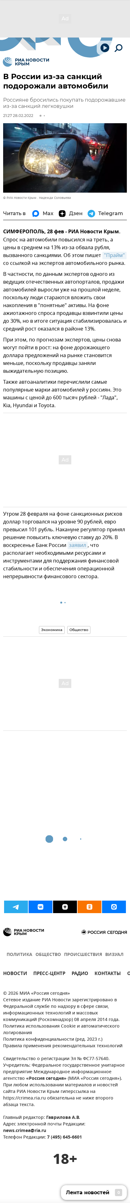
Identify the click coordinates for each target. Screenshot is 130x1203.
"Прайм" (114, 255)
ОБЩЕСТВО (48, 954)
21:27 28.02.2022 (18, 115)
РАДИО (80, 974)
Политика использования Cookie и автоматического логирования (61, 1030)
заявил (77, 545)
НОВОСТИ (15, 974)
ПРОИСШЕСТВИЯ (83, 954)
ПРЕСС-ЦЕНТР (49, 974)
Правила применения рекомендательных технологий (62, 1046)
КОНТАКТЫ (108, 974)
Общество (78, 630)
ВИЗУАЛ (114, 954)
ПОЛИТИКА (19, 954)
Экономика (51, 630)
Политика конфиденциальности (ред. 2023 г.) (52, 1039)
